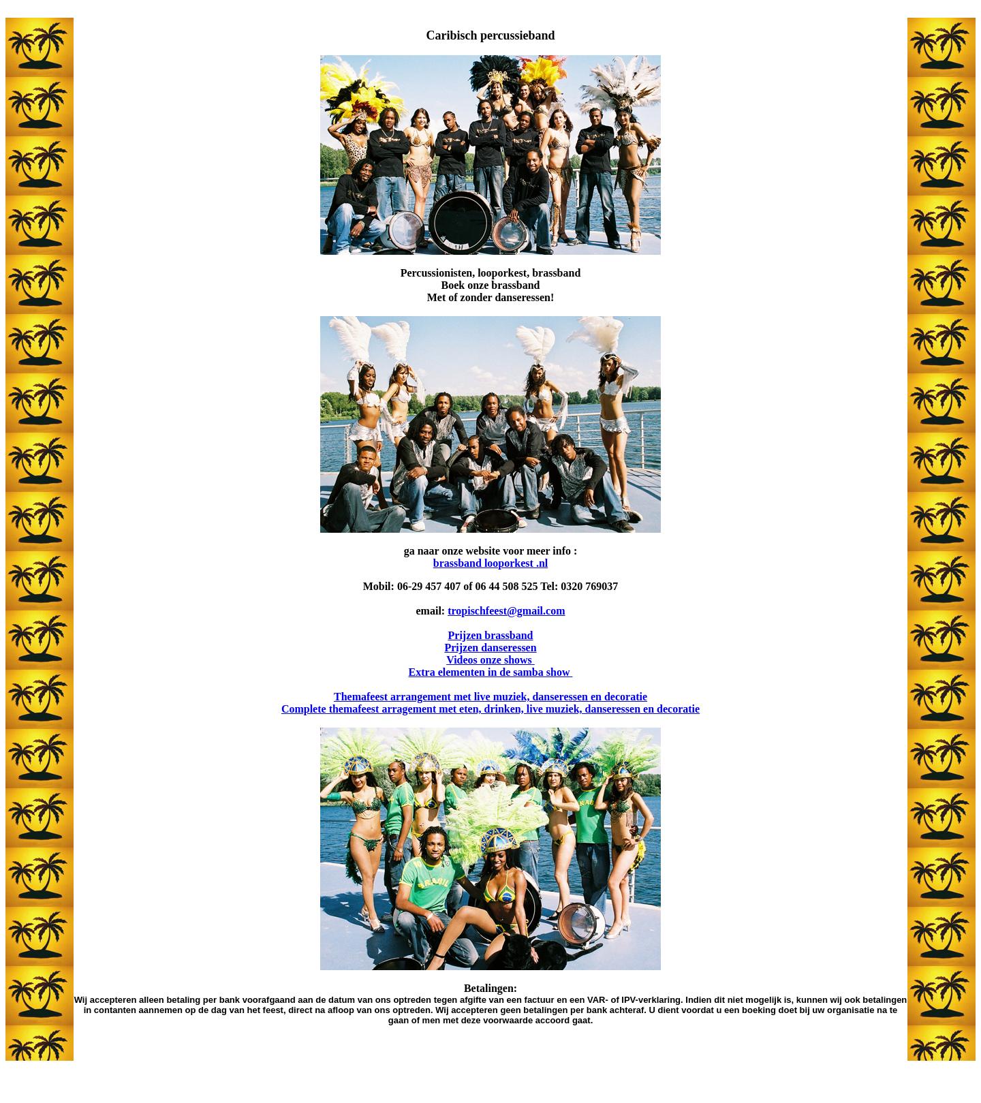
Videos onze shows (490, 660)
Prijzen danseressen (490, 647)
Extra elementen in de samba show (491, 672)
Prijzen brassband (490, 635)
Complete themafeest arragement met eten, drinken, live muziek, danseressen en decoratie (490, 709)
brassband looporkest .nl (490, 563)
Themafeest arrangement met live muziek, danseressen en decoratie (490, 696)
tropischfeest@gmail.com (506, 611)
